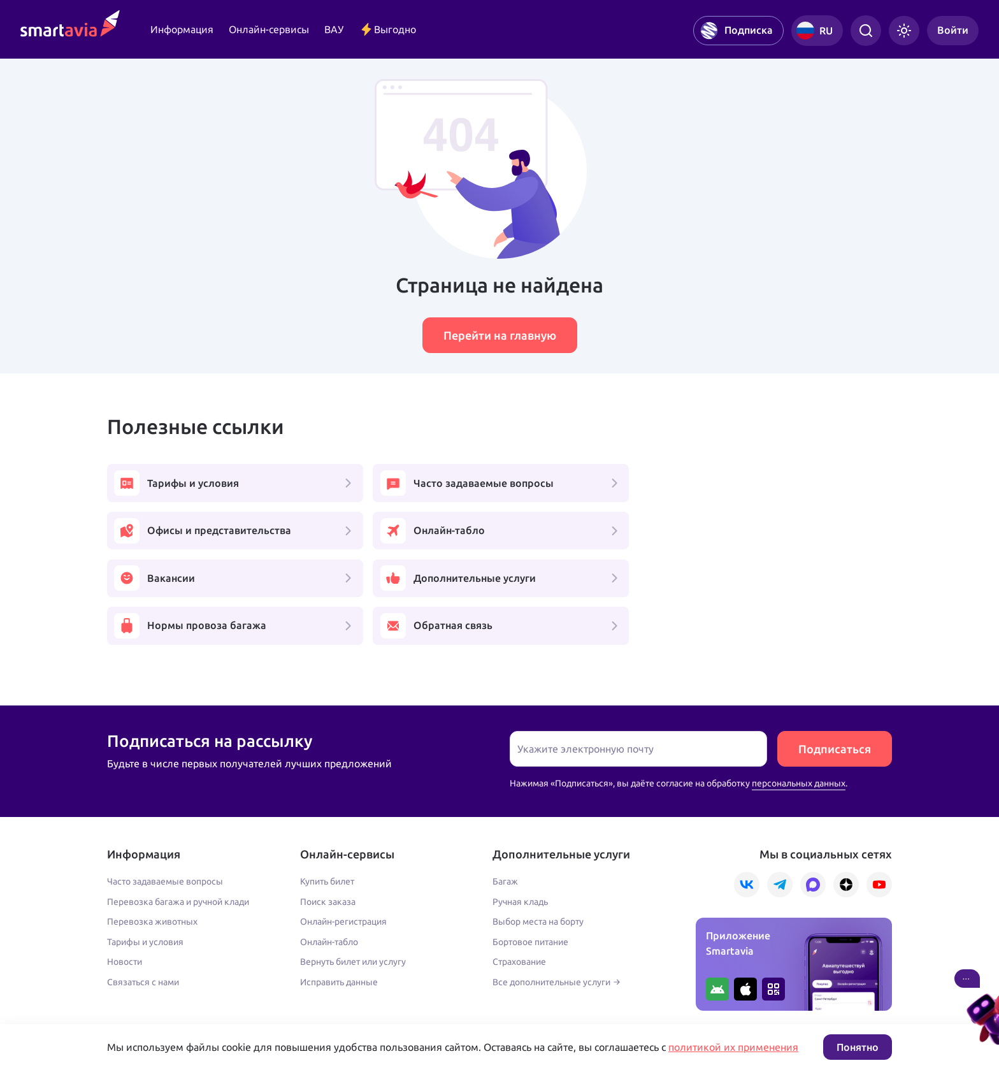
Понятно (858, 1047)
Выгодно (387, 29)
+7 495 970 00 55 (146, 966)
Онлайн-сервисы (269, 29)
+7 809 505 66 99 (392, 966)
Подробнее (130, 994)
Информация (181, 29)
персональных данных (798, 690)
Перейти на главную (499, 335)
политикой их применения (733, 1047)
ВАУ (333, 29)
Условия (370, 994)
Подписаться (834, 656)
